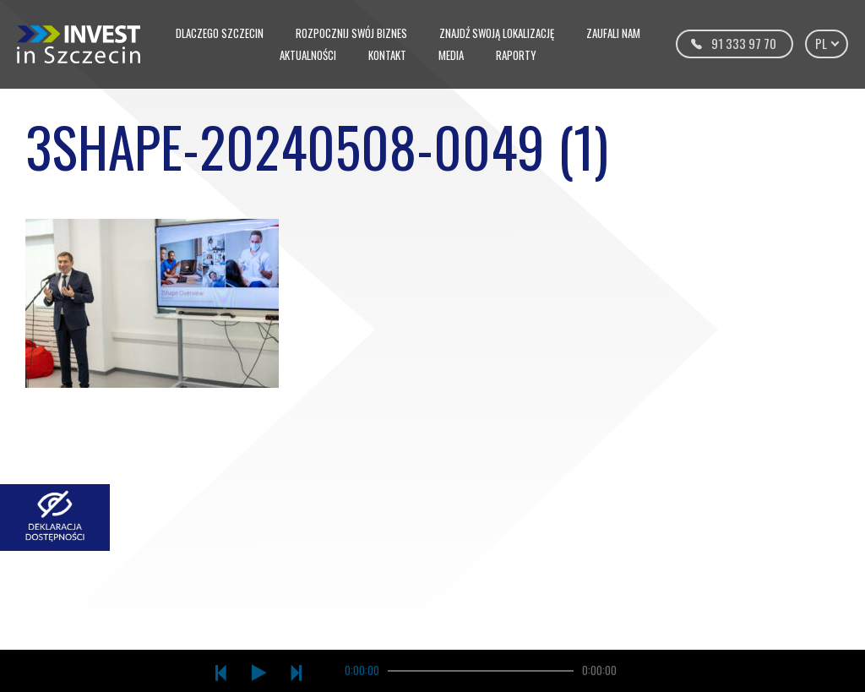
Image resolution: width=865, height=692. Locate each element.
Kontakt (387, 54)
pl (826, 43)
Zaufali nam (613, 33)
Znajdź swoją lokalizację (496, 33)
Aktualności (308, 54)
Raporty (516, 54)
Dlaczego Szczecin (220, 33)
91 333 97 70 (743, 43)
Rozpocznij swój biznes (351, 33)
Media (451, 54)
